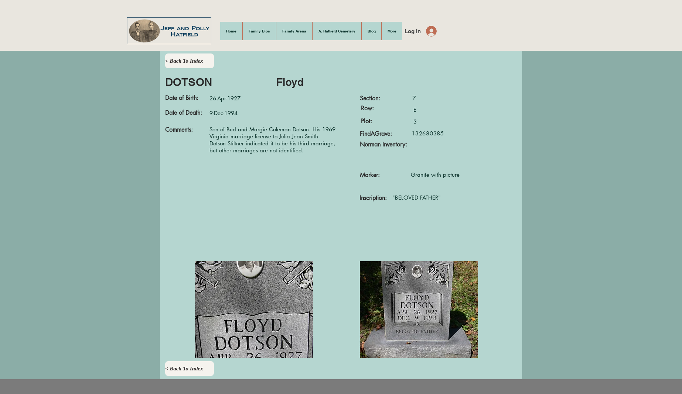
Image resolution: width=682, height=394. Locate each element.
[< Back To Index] (189, 60)
